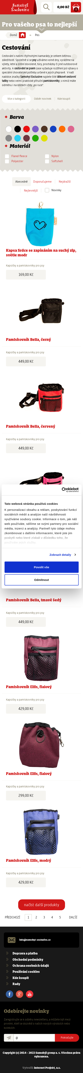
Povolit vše (41, 567)
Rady (16, 984)
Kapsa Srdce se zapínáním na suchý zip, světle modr (41, 253)
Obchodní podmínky (28, 959)
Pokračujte (67, 1037)
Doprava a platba (25, 953)
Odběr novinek (42, 98)
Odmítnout (41, 579)
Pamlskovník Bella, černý (28, 340)
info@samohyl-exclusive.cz (34, 940)
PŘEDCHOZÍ (12, 917)
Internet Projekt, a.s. (47, 1068)
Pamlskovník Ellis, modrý (28, 861)
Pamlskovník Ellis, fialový (29, 687)
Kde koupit (63, 98)
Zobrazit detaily (60, 554)
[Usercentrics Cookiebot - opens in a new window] (62, 490)
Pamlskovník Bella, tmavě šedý (33, 600)
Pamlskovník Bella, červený (30, 426)
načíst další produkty (41, 904)
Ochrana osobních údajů (31, 965)
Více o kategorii (16, 98)
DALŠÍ (73, 917)
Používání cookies (26, 971)
